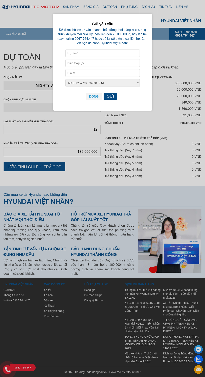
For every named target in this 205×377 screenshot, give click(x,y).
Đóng (94, 96)
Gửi (110, 96)
